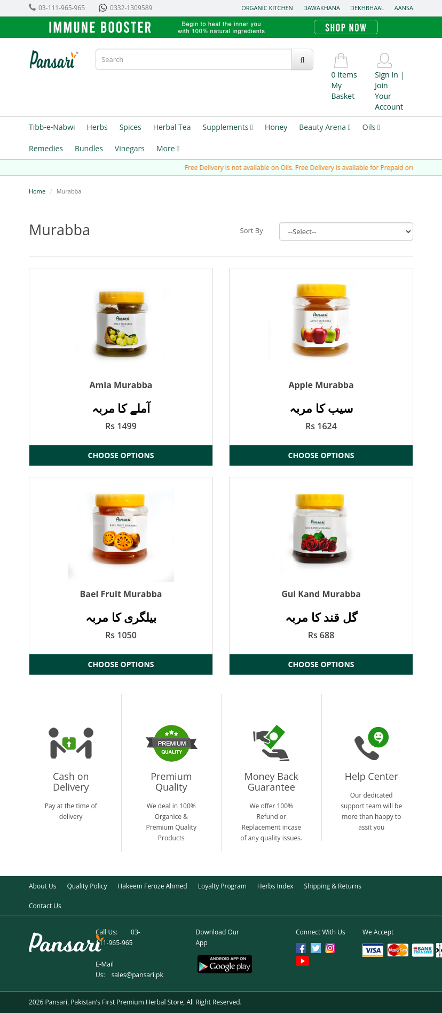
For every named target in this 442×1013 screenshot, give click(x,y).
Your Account (389, 101)
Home (37, 191)
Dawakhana (321, 8)
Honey (276, 127)
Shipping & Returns (332, 886)
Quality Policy (87, 886)
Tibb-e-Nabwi (52, 127)
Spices (130, 127)
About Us (42, 886)
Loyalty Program (222, 886)
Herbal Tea (172, 127)
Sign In (386, 74)
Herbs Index (275, 886)
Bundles (89, 148)
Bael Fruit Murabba (121, 594)
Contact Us (45, 905)
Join (381, 85)
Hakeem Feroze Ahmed (152, 886)
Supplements (227, 127)
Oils (371, 127)
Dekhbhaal (367, 8)
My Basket (343, 90)
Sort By (251, 230)
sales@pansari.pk (137, 974)
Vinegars (130, 148)
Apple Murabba (320, 385)
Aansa (403, 8)
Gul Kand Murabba (321, 594)
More (167, 148)
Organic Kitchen (267, 8)
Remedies (46, 148)
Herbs (97, 127)
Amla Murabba (121, 385)
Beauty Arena (324, 127)
